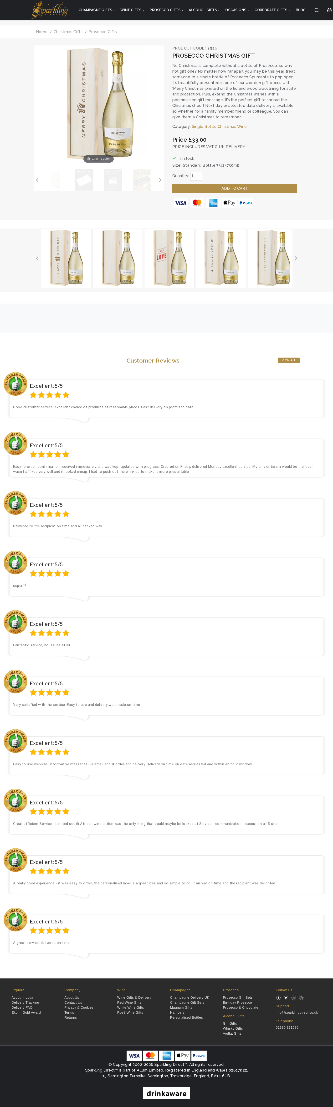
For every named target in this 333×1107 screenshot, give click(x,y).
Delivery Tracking (25, 1002)
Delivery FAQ (22, 1007)
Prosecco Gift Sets (238, 997)
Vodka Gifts (232, 1033)
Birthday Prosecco (237, 1002)
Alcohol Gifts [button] (203, 10)
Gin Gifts (230, 1023)
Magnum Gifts (181, 1007)
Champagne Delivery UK (190, 997)
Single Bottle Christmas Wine (219, 126)
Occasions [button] (235, 10)
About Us (71, 997)
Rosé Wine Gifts (130, 1012)
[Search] (317, 10)
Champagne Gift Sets (187, 1002)
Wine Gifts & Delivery (134, 997)
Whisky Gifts (233, 1028)
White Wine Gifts (130, 1007)
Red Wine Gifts (129, 1002)
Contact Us (73, 1002)
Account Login (23, 997)
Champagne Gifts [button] (95, 10)
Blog (301, 10)
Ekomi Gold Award (26, 1012)
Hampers (177, 1012)
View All (289, 360)
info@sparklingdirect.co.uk (297, 1012)
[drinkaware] (166, 1092)
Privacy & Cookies (78, 1007)
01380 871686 (287, 1027)
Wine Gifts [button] (130, 10)
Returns (70, 1017)
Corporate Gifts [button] (271, 10)
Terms (69, 1012)
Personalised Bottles (186, 1017)
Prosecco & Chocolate (240, 1007)
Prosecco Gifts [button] (165, 10)
